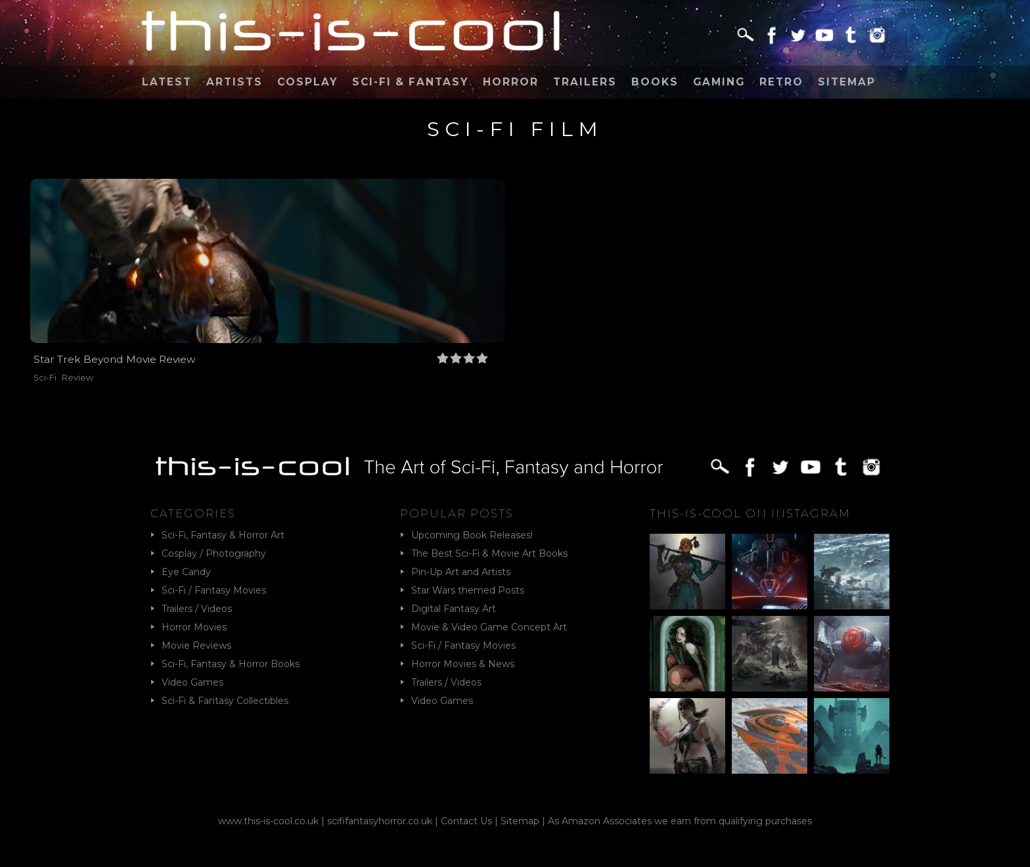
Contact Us (466, 821)
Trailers (585, 82)
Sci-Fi (45, 378)
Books (655, 82)
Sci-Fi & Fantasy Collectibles (225, 701)
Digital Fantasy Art (453, 609)
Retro (781, 82)
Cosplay (307, 82)
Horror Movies (194, 627)
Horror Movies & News (462, 664)
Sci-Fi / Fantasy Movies (214, 590)
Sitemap (847, 82)
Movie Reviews (196, 645)
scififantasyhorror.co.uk (379, 821)
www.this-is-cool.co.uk (268, 821)
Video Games (192, 682)
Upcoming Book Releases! (472, 535)
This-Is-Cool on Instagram (750, 513)
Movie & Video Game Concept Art (489, 627)
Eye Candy (186, 572)
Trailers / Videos (197, 609)
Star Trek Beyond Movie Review (115, 359)
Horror (511, 82)
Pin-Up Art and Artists (460, 572)
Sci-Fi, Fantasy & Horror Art (223, 535)
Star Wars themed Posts (467, 590)
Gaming (719, 82)
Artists (234, 82)
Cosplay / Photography (214, 553)
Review (77, 378)
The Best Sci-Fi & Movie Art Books (489, 553)
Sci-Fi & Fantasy (410, 82)
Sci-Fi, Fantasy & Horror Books (231, 664)
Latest (167, 82)
